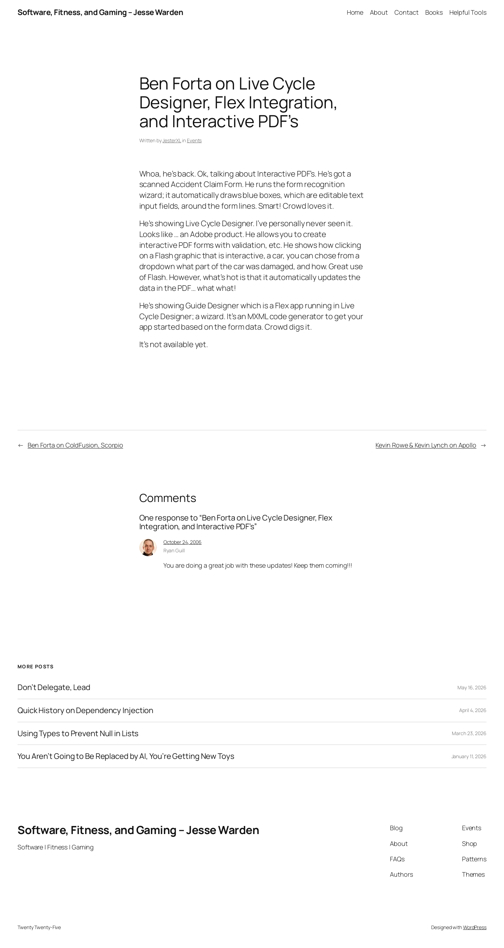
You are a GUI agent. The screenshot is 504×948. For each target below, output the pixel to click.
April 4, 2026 (472, 710)
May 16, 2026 (471, 687)
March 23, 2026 (469, 733)
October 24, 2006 (182, 542)
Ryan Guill (174, 550)
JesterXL (171, 140)
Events (194, 140)
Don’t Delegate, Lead (54, 687)
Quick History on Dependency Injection (85, 710)
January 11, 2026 (468, 756)
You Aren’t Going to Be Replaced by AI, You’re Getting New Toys (126, 756)
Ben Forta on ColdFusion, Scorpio (75, 445)
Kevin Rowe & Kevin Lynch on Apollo (426, 445)
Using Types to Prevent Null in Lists (78, 733)
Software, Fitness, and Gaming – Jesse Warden (100, 12)
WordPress (474, 927)
